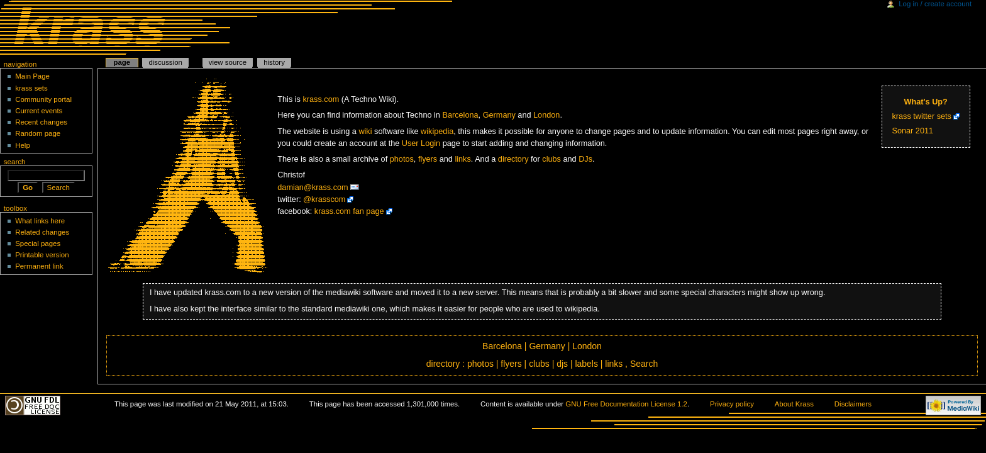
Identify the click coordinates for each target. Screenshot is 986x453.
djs (562, 364)
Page (121, 62)
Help (22, 145)
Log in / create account (935, 4)
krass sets (31, 88)
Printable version (42, 255)
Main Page (32, 76)
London (546, 115)
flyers (427, 159)
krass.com (321, 99)
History (274, 62)
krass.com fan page (349, 211)
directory (513, 159)
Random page (37, 133)
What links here (40, 221)
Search (644, 364)
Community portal (43, 99)
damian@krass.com (312, 187)
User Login (421, 143)
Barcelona (460, 115)
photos (402, 159)
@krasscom (324, 199)
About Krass (794, 404)
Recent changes (41, 122)
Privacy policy (732, 404)
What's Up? (926, 102)
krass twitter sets (921, 116)
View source (227, 62)
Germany (499, 115)
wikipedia (437, 131)
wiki (365, 131)
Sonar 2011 (912, 130)
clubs (551, 159)
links (462, 159)
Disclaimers (853, 404)
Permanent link (39, 266)
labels (586, 364)
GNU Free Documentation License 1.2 (626, 404)
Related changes (42, 232)
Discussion (165, 62)
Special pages (37, 243)
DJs (585, 159)
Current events (38, 111)
